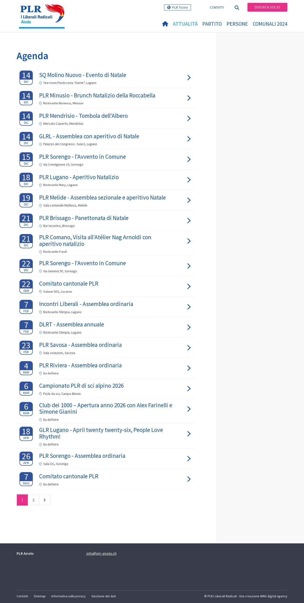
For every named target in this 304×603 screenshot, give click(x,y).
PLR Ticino (180, 7)
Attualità (185, 23)
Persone (237, 23)
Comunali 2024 (270, 23)
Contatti (217, 7)
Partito (212, 23)
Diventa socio (267, 7)
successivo (44, 500)
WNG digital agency (273, 596)
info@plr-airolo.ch (101, 553)
